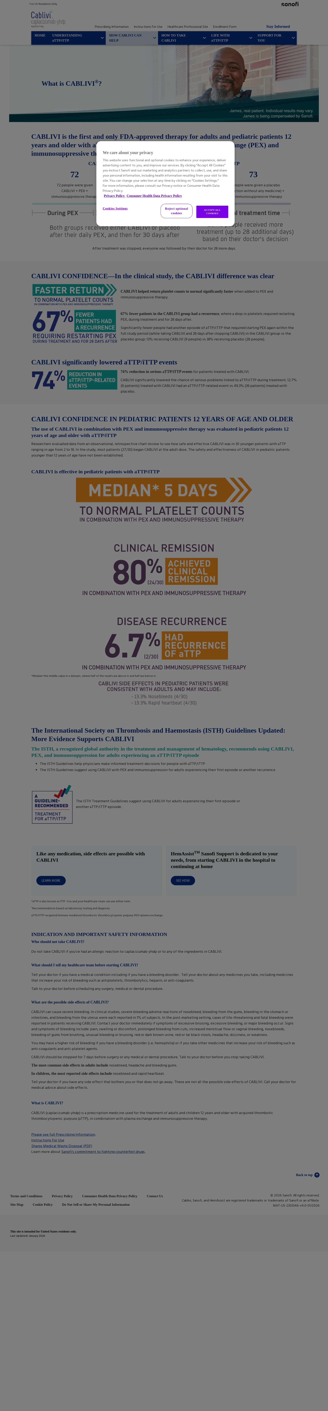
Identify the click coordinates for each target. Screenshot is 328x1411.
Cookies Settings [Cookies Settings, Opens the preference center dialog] (115, 208)
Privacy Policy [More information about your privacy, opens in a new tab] (114, 196)
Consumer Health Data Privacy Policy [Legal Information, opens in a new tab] (154, 196)
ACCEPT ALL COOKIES (212, 212)
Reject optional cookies (176, 211)
